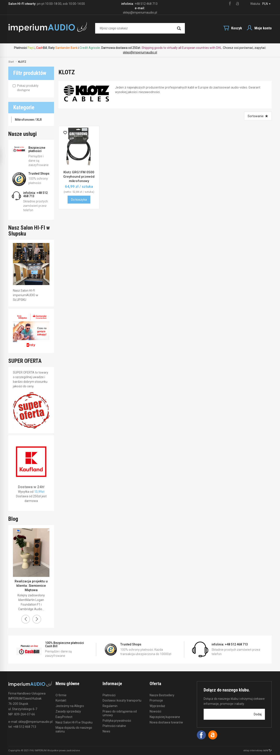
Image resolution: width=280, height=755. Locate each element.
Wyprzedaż (157, 706)
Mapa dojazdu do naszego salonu (74, 729)
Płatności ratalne (114, 726)
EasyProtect (64, 717)
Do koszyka (79, 199)
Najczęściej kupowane (165, 717)
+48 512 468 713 (146, 3)
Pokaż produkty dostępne (25, 88)
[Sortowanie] (258, 116)
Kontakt (61, 700)
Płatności (109, 695)
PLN (266, 3)
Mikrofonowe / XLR (28, 119)
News (106, 731)
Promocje (156, 700)
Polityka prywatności (117, 720)
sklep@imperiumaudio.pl (140, 52)
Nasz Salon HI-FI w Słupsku (74, 722)
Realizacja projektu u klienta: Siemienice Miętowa (31, 585)
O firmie (61, 695)
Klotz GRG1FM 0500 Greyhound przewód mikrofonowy (78, 176)
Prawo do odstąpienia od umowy (120, 713)
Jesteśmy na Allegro (70, 706)
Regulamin (110, 706)
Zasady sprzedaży (68, 711)
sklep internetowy (257, 750)
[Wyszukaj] (179, 28)
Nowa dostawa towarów (166, 722)
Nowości (155, 711)
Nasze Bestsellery (162, 695)
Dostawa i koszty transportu (122, 700)
